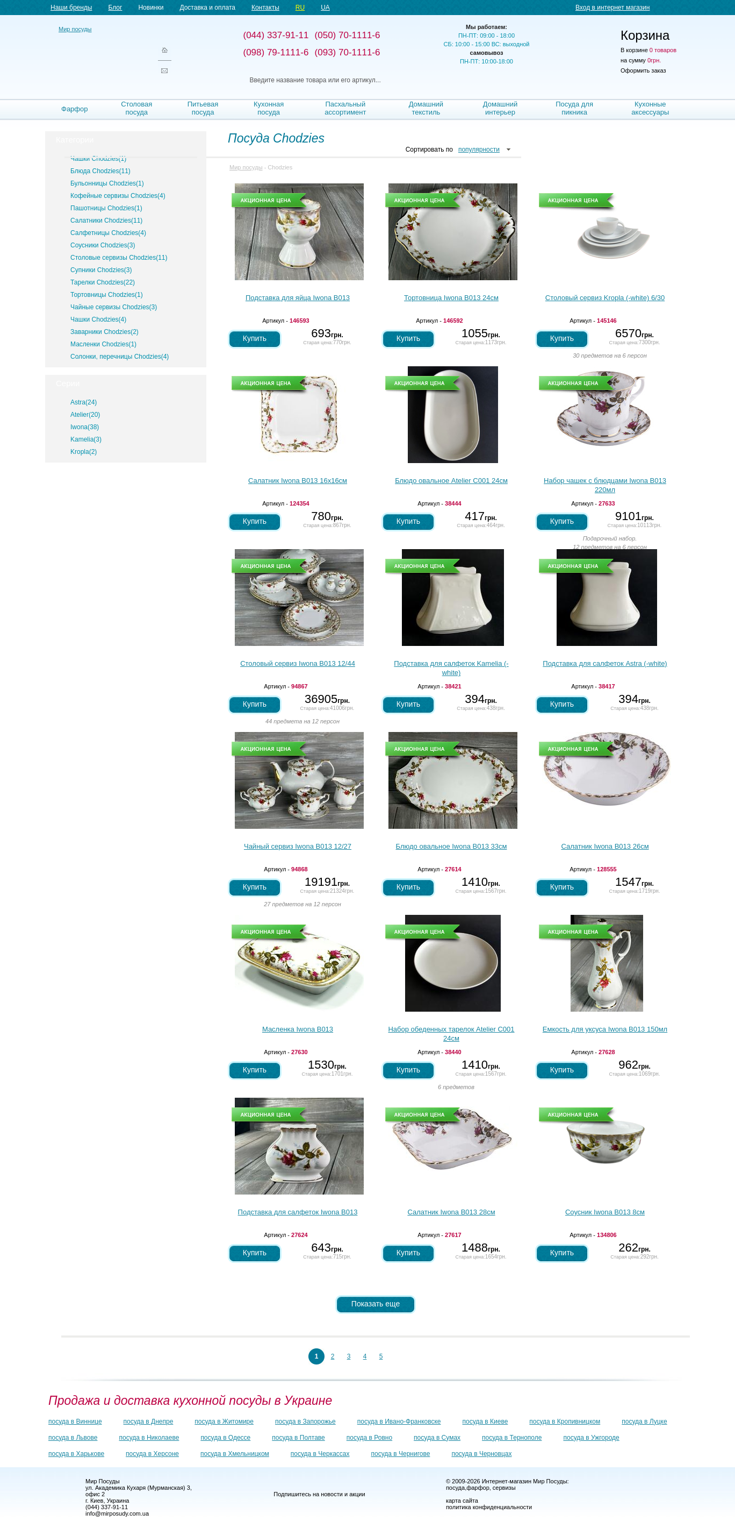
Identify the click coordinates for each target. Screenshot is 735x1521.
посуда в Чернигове (400, 1454)
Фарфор (74, 109)
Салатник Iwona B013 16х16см (297, 481)
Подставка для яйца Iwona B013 (298, 298)
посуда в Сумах (437, 1437)
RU (300, 7)
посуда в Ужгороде (591, 1437)
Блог (115, 7)
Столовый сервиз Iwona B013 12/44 (297, 663)
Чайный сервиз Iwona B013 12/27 (297, 846)
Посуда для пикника (574, 108)
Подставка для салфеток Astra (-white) (605, 663)
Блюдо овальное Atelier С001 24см (451, 481)
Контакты (265, 7)
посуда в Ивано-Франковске (399, 1421)
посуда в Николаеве (149, 1437)
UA (325, 7)
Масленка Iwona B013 (297, 1029)
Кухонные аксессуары (650, 108)
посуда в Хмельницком (234, 1454)
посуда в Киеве (485, 1421)
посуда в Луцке (644, 1421)
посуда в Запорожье (305, 1421)
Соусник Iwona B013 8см (605, 1212)
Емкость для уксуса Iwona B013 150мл (605, 1029)
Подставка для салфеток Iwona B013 (298, 1212)
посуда (455, 1487)
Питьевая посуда (203, 108)
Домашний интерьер (500, 108)
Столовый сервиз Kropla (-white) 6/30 (605, 298)
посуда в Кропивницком (564, 1421)
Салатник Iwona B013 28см (451, 1212)
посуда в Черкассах (320, 1454)
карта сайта (462, 1500)
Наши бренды (71, 7)
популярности (479, 149)
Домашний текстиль (426, 108)
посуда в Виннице (75, 1421)
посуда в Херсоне (152, 1454)
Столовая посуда (136, 108)
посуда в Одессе (225, 1437)
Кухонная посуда (269, 108)
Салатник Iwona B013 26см (604, 846)
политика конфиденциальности (489, 1507)
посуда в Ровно (369, 1437)
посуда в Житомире (224, 1421)
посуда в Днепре (149, 1421)
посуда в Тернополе (512, 1437)
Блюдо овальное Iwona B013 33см (451, 846)
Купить (254, 338)
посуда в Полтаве (298, 1437)
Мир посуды (102, 54)
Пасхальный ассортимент (345, 108)
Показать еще (375, 1303)
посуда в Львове (72, 1437)
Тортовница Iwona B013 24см (451, 298)
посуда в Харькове (76, 1454)
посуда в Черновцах (481, 1454)
